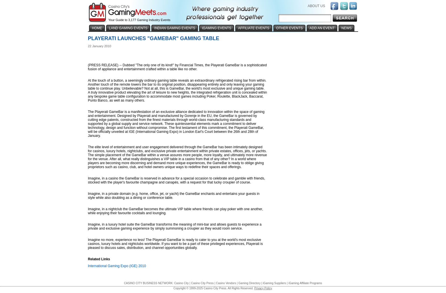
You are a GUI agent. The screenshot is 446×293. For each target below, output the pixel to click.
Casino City (181, 283)
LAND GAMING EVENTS (128, 28)
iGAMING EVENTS (216, 28)
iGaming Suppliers (274, 283)
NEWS (346, 28)
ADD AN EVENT (321, 28)
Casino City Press (202, 283)
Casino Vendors (226, 283)
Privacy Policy (263, 288)
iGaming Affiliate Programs (305, 283)
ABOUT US (316, 6)
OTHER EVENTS (289, 28)
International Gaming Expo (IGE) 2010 (117, 266)
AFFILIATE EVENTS (253, 28)
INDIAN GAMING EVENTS (174, 28)
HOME (97, 28)
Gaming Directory (249, 283)
